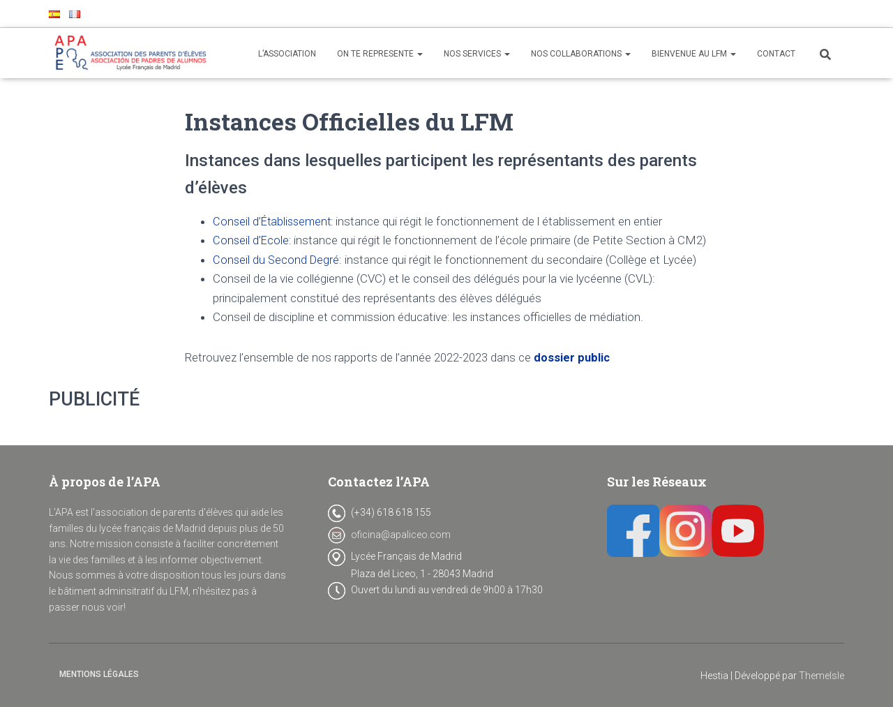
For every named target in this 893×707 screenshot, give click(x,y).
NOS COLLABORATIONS (581, 54)
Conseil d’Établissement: (277, 221)
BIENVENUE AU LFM (694, 54)
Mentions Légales (99, 674)
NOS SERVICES (477, 54)
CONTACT (776, 54)
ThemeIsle (821, 675)
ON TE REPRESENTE (380, 54)
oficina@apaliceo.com (401, 534)
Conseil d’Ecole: (253, 240)
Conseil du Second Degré (277, 260)
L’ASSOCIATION (287, 54)
